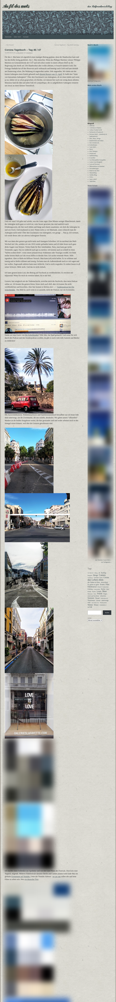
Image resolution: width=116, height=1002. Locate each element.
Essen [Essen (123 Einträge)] (102, 587)
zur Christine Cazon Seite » (103, 562)
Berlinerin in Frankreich (96, 134)
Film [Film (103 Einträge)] (107, 587)
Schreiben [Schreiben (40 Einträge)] (103, 598)
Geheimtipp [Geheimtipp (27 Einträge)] (97, 591)
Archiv (89, 620)
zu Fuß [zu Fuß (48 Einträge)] (90, 609)
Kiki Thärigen (93, 153)
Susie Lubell (93, 181)
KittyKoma (92, 155)
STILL (91, 179)
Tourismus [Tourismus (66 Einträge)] (91, 602)
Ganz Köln (92, 149)
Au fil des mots (15, 6)
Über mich (17, 37)
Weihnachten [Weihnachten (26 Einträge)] (103, 604)
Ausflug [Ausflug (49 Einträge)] (103, 575)
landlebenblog (93, 158)
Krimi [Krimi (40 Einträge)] (89, 594)
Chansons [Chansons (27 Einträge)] (90, 579)
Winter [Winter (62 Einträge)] (96, 607)
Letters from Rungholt (95, 164)
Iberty (91, 151)
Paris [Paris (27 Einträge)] (95, 596)
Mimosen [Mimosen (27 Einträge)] (90, 596)
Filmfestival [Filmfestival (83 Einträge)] (92, 589)
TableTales (92, 183)
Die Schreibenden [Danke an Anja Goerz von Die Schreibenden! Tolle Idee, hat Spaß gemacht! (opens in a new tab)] (31, 335)
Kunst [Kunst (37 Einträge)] (94, 594)
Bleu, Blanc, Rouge (95, 140)
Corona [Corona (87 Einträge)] (106, 580)
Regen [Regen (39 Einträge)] (105, 596)
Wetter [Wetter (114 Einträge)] (90, 607)
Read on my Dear (94, 173)
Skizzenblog (92, 175)
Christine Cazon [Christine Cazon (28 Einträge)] (98, 579)
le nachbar (92, 160)
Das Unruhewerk (94, 145)
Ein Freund (9, 45)
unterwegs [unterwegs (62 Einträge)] (105, 602)
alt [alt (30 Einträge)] (99, 575)
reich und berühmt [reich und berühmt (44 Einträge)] (93, 598)
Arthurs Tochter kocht (95, 132)
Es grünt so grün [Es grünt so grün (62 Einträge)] (93, 587)
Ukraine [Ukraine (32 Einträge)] (98, 602)
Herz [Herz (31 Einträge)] (107, 591)
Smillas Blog (93, 177)
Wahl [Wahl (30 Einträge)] (89, 605)
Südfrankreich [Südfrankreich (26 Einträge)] (104, 600)
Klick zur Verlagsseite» (94, 82)
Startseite (8, 37)
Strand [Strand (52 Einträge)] (97, 600)
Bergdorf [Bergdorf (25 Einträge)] (90, 577)
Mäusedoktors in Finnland (96, 168)
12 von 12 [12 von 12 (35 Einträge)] (90, 575)
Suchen (107, 615)
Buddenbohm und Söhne (96, 143)
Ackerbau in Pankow (95, 130)
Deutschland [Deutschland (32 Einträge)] (104, 584)
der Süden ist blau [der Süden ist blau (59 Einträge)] (94, 584)
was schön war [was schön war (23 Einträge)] (95, 604)
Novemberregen (94, 170)
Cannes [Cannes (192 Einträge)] (102, 577)
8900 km (91, 128)
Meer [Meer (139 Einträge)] (104, 593)
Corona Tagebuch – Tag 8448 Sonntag (67, 45)
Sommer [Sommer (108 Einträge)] (91, 600)
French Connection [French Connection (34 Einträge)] (103, 589)
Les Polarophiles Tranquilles (97, 162)
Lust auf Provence (94, 166)
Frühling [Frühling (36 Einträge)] (90, 591)
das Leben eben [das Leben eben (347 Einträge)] (95, 582)
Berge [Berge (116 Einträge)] (95, 577)
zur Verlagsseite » (106, 564)
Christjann (29, 53)
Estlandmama (93, 147)
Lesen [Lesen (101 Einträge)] (99, 594)
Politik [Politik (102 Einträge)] (99, 596)
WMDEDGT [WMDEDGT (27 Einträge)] (103, 607)
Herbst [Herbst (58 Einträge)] (103, 591)
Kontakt (25, 37)
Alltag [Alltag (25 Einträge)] (96, 575)
